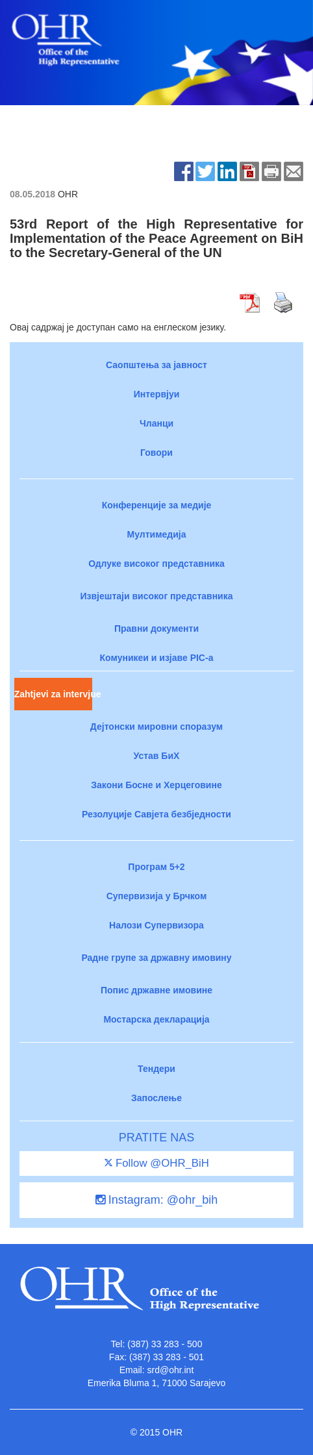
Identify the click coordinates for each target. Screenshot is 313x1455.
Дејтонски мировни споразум (156, 726)
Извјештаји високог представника (156, 596)
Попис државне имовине (156, 990)
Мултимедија (156, 534)
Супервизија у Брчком (156, 896)
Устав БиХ (157, 756)
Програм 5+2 (156, 867)
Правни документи (156, 628)
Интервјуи (157, 394)
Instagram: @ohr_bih (156, 1199)
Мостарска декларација (156, 1019)
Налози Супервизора (156, 925)
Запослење (156, 1098)
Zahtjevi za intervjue (53, 694)
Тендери (156, 1068)
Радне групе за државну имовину (156, 957)
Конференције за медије (157, 505)
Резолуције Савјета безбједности (156, 814)
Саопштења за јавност (156, 365)
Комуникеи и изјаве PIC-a (157, 658)
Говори (156, 452)
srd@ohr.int (170, 1370)
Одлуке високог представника (156, 563)
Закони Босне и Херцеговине (156, 785)
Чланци (156, 423)
